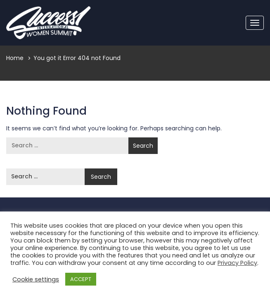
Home (15, 58)
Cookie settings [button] (35, 279)
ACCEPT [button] (80, 279)
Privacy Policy (237, 263)
